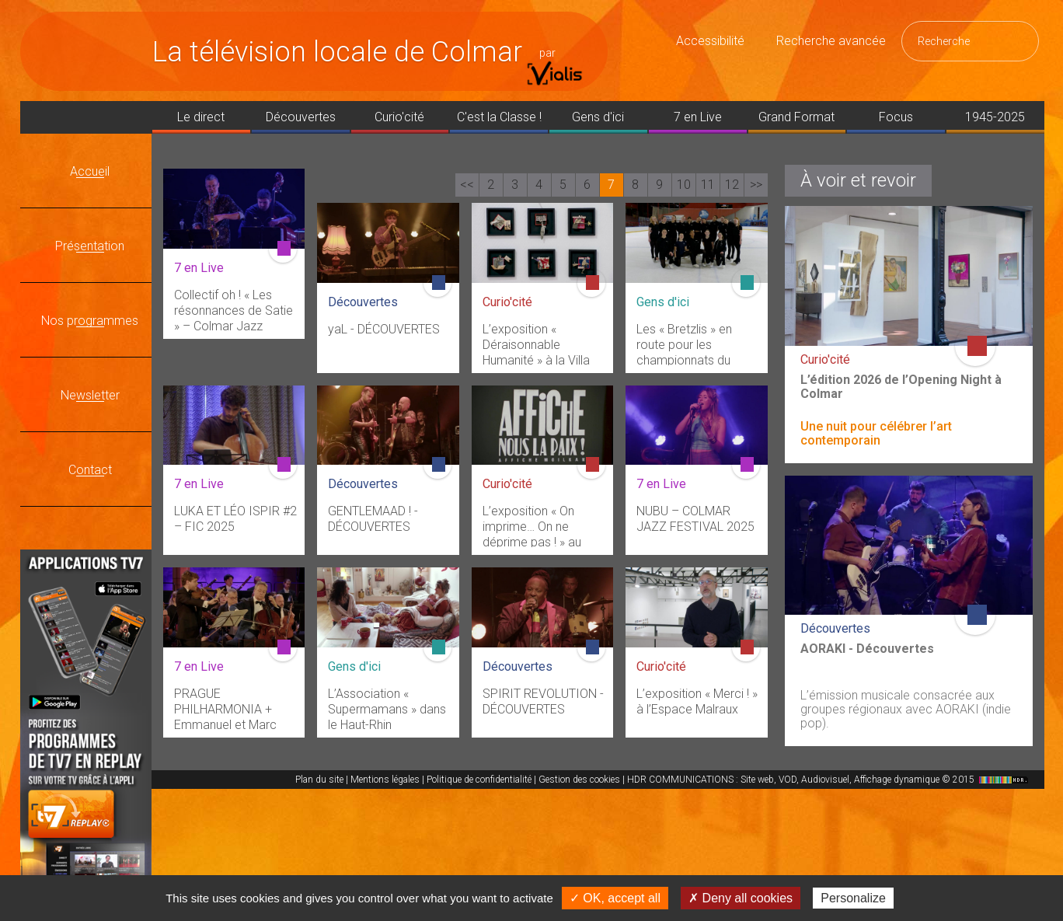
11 (708, 184)
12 (732, 184)
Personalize (853, 898)
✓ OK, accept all (615, 898)
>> (756, 184)
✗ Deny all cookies (740, 898)
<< (467, 184)
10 (684, 184)
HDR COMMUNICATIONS (829, 779)
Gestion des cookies (579, 779)
